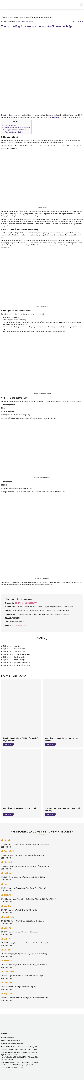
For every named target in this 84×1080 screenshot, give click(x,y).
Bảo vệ (3, 17)
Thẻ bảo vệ (4, 115)
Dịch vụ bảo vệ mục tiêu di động (13, 651)
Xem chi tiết (8, 744)
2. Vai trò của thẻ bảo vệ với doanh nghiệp (16, 127)
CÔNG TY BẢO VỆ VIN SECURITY (26, 603)
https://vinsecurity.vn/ (19, 625)
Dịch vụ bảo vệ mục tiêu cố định (13, 649)
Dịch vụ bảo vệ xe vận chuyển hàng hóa (15, 665)
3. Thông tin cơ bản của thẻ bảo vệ (14, 130)
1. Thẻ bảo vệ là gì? (9, 125)
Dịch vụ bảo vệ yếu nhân (10, 646)
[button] (81, 4)
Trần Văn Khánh (27, 21)
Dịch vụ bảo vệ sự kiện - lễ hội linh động (15, 654)
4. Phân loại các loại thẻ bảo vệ (12, 132)
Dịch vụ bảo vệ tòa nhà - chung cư (13, 660)
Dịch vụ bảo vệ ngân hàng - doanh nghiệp (16, 662)
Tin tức (9, 17)
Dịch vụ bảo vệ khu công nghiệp (13, 657)
